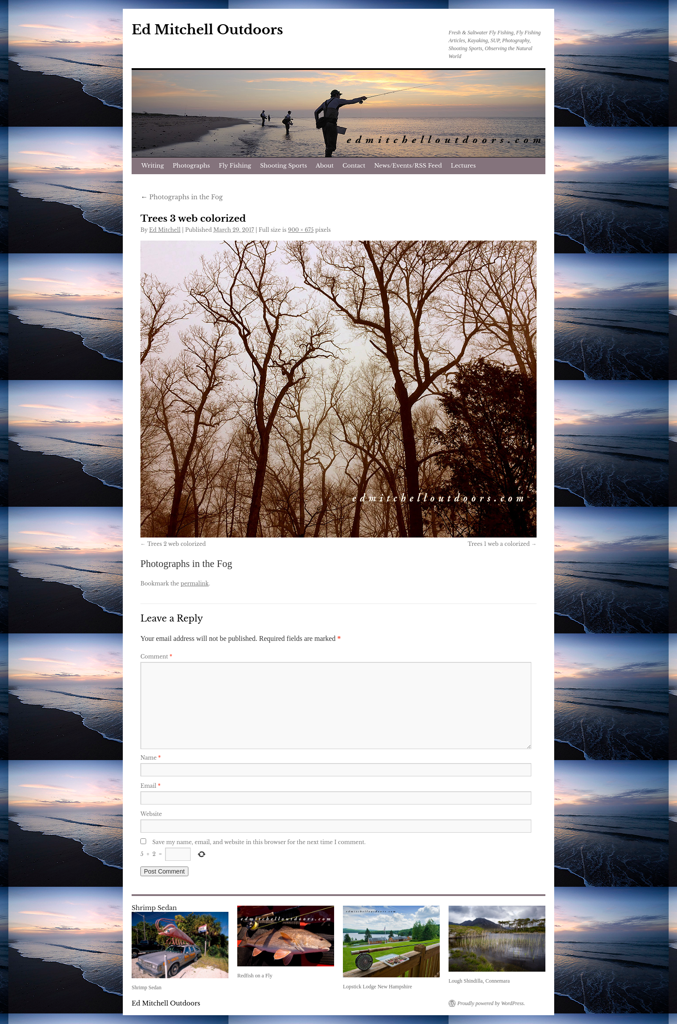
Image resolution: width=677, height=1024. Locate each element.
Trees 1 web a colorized (498, 544)
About (325, 165)
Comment (156, 656)
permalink (194, 583)
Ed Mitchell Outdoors (207, 30)
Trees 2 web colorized (176, 544)
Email (150, 786)
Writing (152, 165)
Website (151, 814)
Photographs (191, 165)
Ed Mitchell (164, 230)
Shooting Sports (283, 165)
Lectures (463, 165)
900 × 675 (300, 230)
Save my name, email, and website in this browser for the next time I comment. (259, 842)
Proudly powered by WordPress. (491, 1003)
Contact (353, 165)
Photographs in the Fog (181, 197)
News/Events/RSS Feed (408, 165)
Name (150, 757)
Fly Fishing (235, 165)
